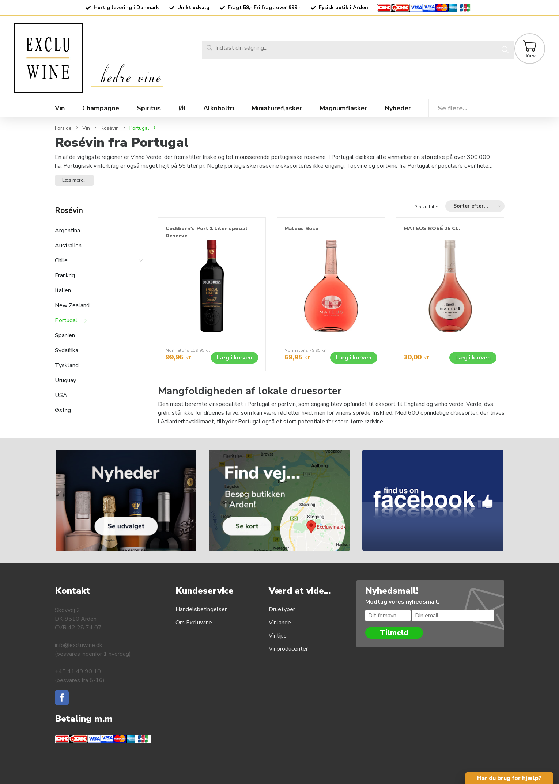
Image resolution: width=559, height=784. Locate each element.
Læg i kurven (234, 358)
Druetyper (282, 609)
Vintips (278, 636)
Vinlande (280, 623)
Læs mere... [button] (74, 180)
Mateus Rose (301, 228)
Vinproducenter (288, 649)
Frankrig (65, 275)
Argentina (67, 231)
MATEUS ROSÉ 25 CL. (432, 228)
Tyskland (67, 365)
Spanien (65, 335)
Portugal (66, 320)
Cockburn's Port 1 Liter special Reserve (207, 232)
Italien (63, 290)
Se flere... (452, 108)
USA (61, 395)
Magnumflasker (343, 108)
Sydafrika (66, 350)
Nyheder (398, 108)
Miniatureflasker (277, 108)
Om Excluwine (193, 623)
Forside (63, 128)
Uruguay (65, 380)
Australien (68, 246)
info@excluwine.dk (78, 645)
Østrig (63, 410)
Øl (182, 108)
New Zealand (72, 305)
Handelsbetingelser (201, 609)
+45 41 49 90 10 (78, 671)
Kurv (530, 56)
